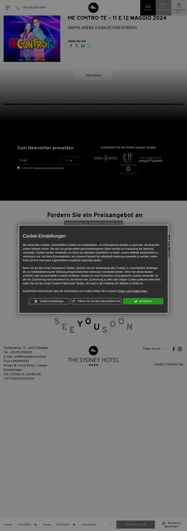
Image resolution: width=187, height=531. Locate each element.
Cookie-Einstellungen (49, 301)
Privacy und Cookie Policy (132, 291)
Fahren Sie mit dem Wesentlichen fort (96, 301)
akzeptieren (143, 301)
